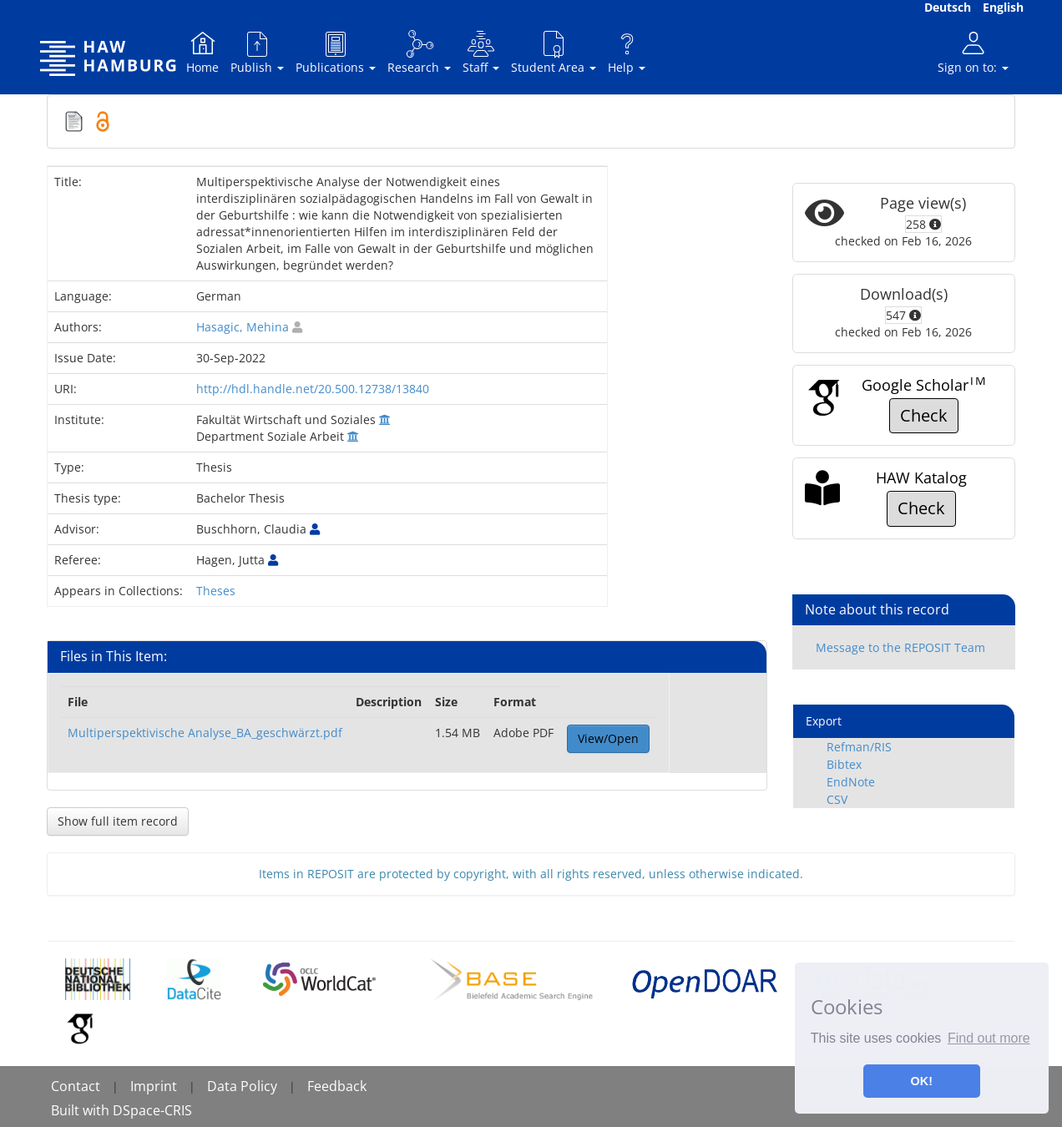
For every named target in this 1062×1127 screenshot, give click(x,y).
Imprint (153, 1086)
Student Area (553, 52)
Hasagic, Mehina (242, 327)
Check (924, 415)
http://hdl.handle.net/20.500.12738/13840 (312, 389)
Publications (336, 52)
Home (202, 52)
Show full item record (118, 821)
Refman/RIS (859, 747)
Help (626, 52)
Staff (481, 52)
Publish (257, 52)
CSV (837, 799)
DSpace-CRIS (152, 1110)
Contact (75, 1086)
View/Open (608, 738)
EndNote (851, 782)
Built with (82, 1110)
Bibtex (844, 764)
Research (419, 52)
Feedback (337, 1086)
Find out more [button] (989, 1038)
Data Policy (242, 1086)
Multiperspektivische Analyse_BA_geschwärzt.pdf (205, 732)
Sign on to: (973, 52)
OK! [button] (922, 1081)
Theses (215, 591)
